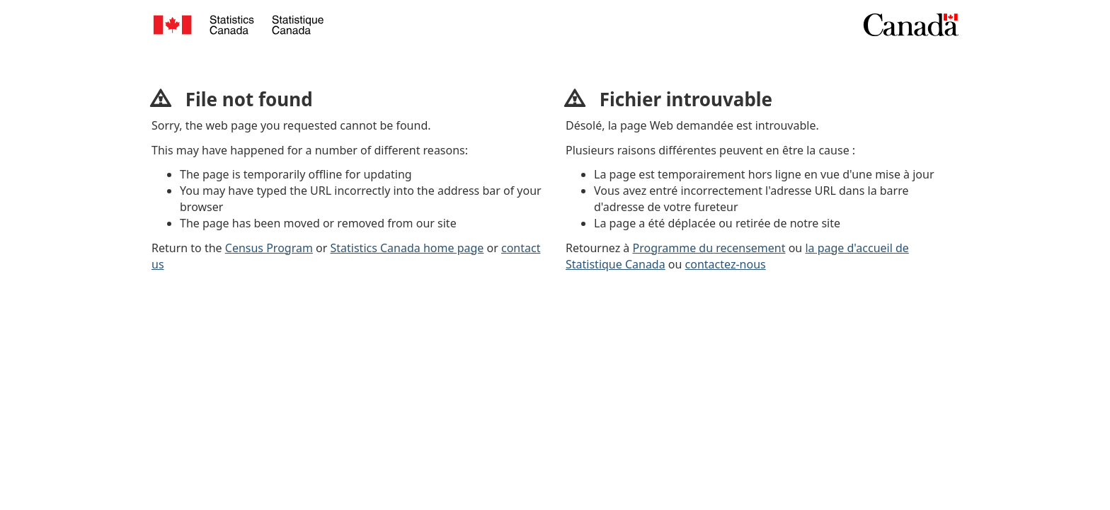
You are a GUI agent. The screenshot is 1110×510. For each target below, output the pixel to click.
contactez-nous (725, 264)
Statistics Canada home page (407, 248)
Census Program (269, 248)
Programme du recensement (709, 248)
